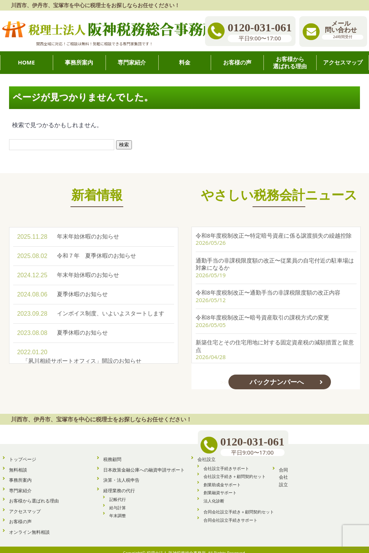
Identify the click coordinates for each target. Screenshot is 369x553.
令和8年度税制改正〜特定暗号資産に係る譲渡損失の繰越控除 (274, 227)
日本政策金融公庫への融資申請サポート (144, 463)
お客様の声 (20, 515)
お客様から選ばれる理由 (34, 494)
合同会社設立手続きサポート (230, 513)
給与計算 (117, 501)
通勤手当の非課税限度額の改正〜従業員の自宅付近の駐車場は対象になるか (275, 255)
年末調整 (117, 509)
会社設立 (207, 453)
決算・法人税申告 (121, 473)
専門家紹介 (20, 484)
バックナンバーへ (277, 373)
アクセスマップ (25, 505)
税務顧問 (112, 453)
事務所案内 (20, 473)
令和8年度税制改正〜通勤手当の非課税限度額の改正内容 (268, 284)
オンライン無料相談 (29, 525)
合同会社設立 (283, 470)
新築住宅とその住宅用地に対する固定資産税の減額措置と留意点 (275, 337)
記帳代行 (117, 493)
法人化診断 (214, 494)
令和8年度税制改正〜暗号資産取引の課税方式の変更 (262, 309)
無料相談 (18, 463)
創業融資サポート (220, 486)
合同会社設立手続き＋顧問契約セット (239, 505)
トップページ (22, 453)
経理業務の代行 (119, 484)
